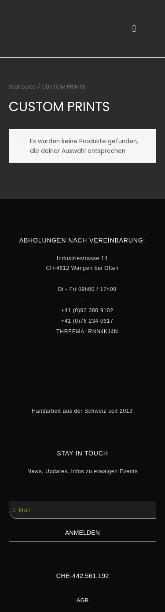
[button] (134, 29)
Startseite (22, 86)
